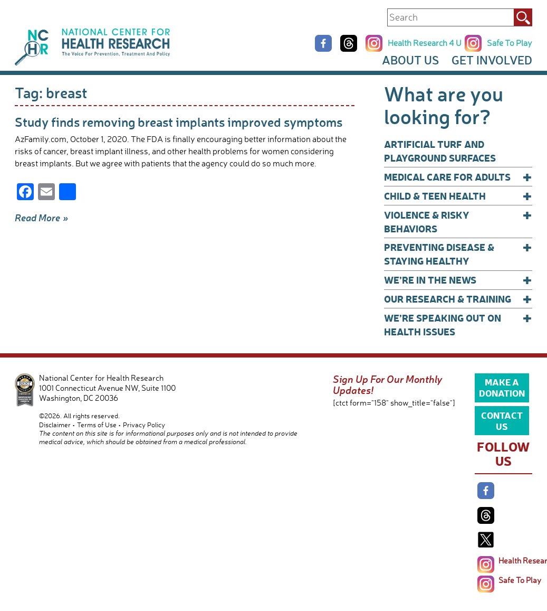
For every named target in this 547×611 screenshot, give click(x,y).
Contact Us (502, 420)
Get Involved (492, 60)
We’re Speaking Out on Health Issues (458, 324)
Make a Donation (502, 387)
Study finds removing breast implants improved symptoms (178, 122)
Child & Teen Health (458, 196)
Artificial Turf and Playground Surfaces (440, 150)
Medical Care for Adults (458, 177)
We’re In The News (458, 280)
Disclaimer (55, 424)
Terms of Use (97, 424)
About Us (410, 60)
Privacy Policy (144, 424)
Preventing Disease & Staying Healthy (458, 253)
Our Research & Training (458, 299)
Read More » (42, 217)
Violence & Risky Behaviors (458, 221)
